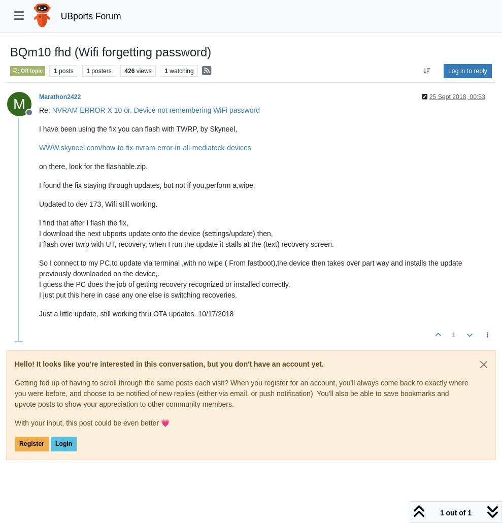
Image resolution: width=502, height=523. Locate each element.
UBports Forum (91, 16)
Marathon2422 (60, 97)
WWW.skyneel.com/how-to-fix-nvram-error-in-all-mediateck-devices (145, 148)
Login (63, 443)
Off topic (28, 71)
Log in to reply (467, 71)
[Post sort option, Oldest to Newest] (427, 71)
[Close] (483, 364)
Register (31, 443)
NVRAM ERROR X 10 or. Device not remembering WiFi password (156, 110)
